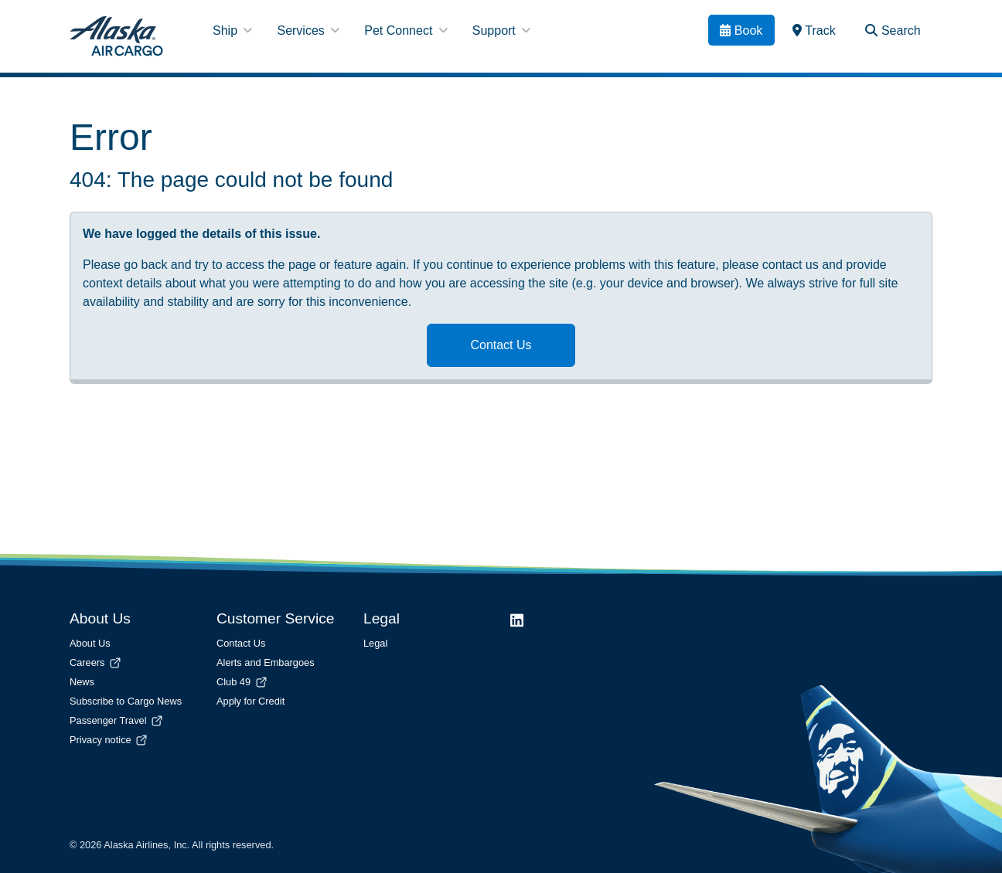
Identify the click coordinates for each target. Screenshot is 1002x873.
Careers (96, 662)
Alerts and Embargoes (265, 662)
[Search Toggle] (893, 30)
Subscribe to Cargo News (126, 701)
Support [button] (501, 30)
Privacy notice (109, 740)
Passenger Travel (117, 720)
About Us (90, 643)
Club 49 (242, 682)
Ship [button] (232, 30)
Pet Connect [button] (406, 30)
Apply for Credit (250, 701)
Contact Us (500, 345)
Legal (375, 643)
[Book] (741, 30)
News (82, 682)
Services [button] (308, 30)
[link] (814, 30)
